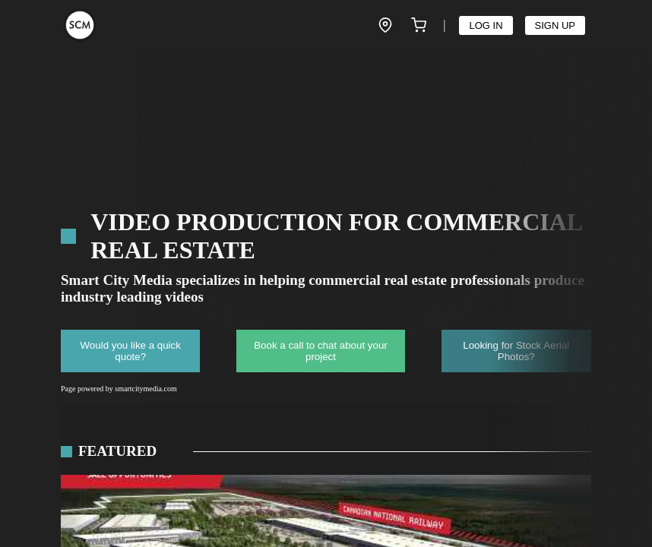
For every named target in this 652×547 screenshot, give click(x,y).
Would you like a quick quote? (131, 351)
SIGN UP (555, 25)
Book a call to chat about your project (321, 351)
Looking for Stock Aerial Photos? (516, 351)
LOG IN (485, 25)
